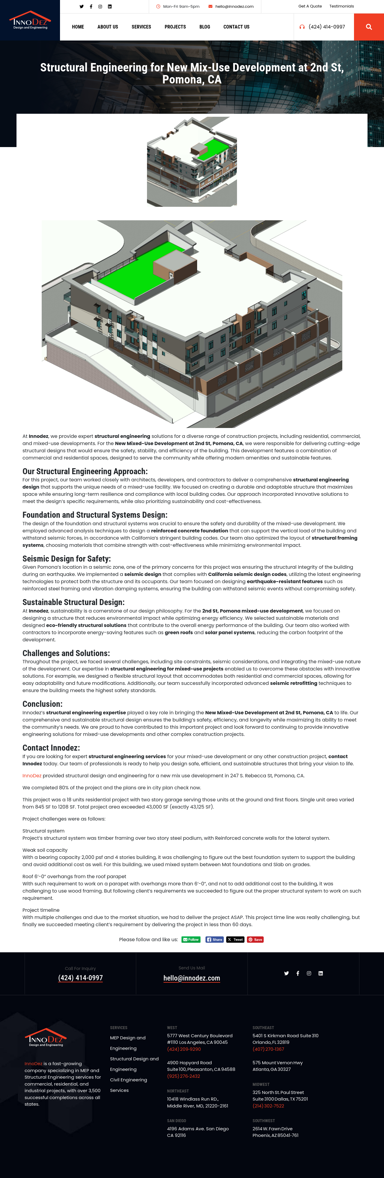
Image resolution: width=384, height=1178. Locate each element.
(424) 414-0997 (327, 26)
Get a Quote (310, 6)
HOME (78, 27)
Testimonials (341, 6)
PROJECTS (175, 27)
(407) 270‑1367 (268, 1049)
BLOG (205, 27)
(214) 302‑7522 (268, 1106)
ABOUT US (108, 27)
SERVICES (141, 27)
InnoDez (31, 775)
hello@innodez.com (231, 6)
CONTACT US (237, 27)
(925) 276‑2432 (183, 1076)
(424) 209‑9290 (184, 1049)
